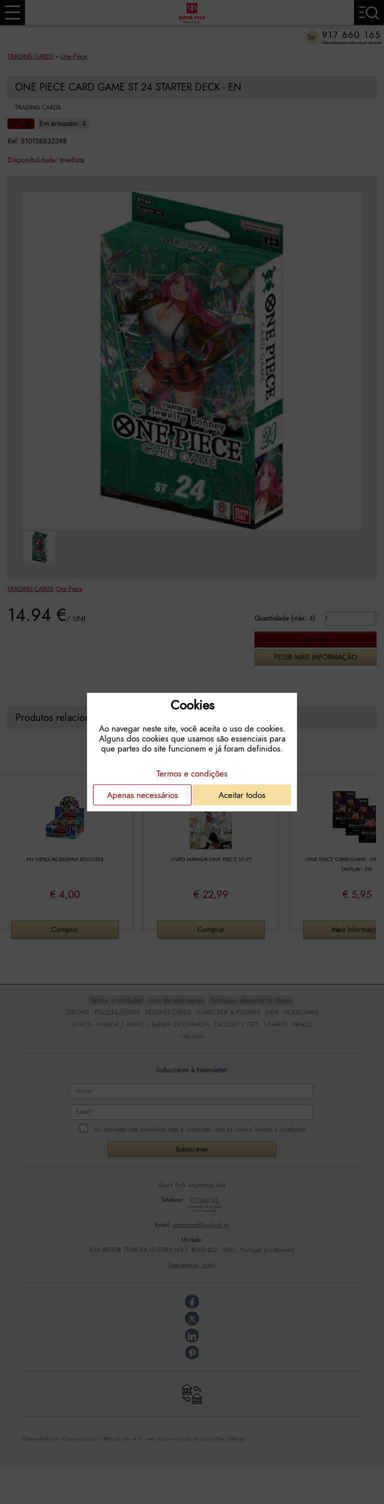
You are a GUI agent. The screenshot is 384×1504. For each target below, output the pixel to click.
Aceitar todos (242, 794)
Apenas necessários (142, 794)
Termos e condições (192, 773)
